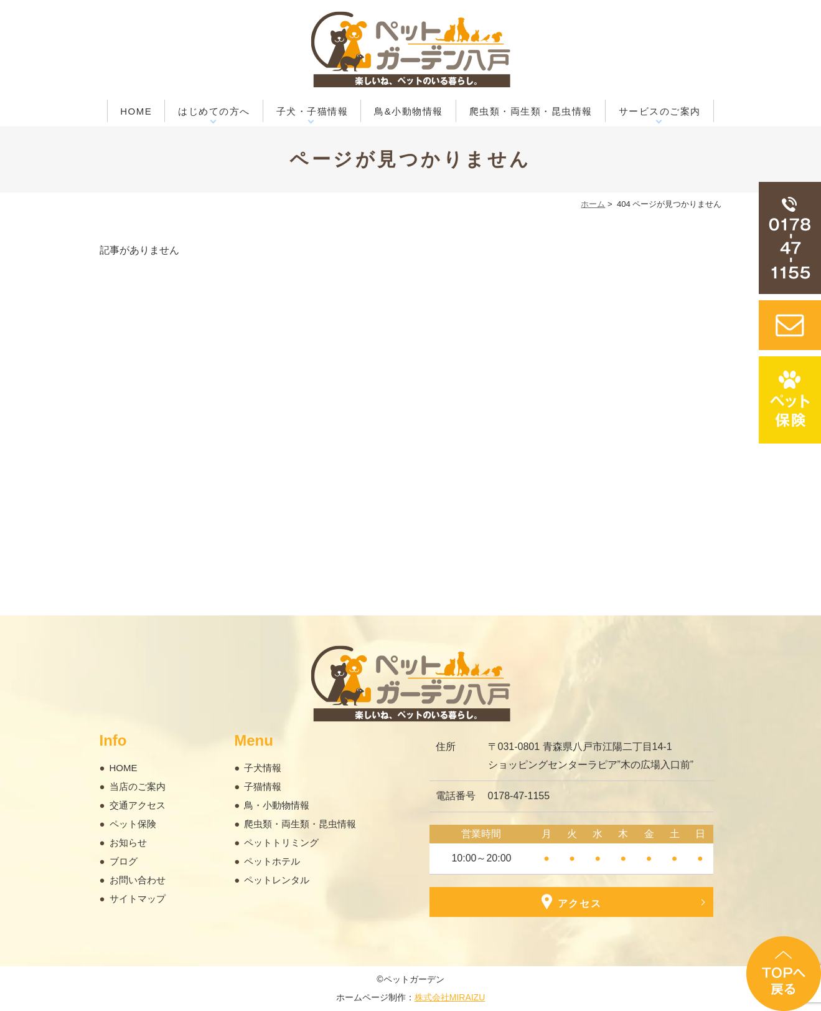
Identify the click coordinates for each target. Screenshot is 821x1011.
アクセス (571, 901)
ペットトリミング (281, 842)
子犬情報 (262, 767)
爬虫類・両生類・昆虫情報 (531, 111)
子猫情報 (262, 786)
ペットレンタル (276, 880)
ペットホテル (272, 861)
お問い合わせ (138, 880)
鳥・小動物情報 (276, 805)
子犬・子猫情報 (312, 111)
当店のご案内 (138, 786)
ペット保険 (133, 824)
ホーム (593, 204)
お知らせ (128, 842)
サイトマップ (138, 898)
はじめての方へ (214, 111)
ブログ (124, 861)
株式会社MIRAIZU (450, 997)
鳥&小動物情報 (408, 111)
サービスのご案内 (660, 111)
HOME (136, 111)
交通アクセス (138, 805)
